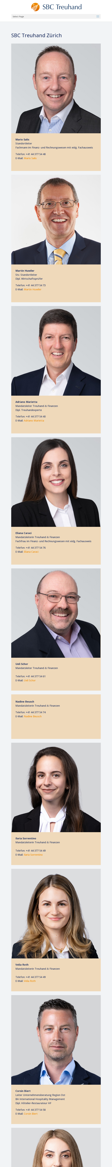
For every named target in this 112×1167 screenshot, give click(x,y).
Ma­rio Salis (30, 158)
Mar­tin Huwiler (32, 289)
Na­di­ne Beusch (33, 716)
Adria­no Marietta (34, 420)
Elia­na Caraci (31, 551)
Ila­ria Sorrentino (33, 854)
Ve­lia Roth (30, 981)
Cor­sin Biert (31, 1113)
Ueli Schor (30, 680)
